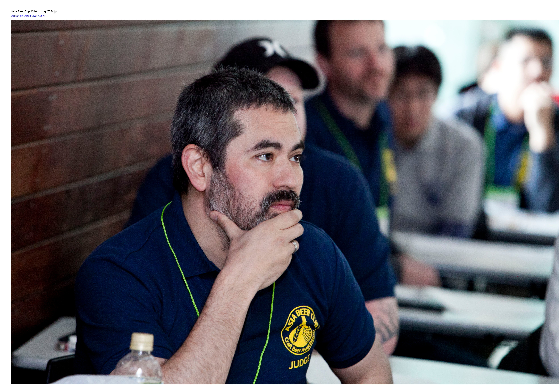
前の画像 (19, 16)
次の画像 (27, 16)
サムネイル (41, 16)
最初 (13, 16)
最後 (34, 16)
